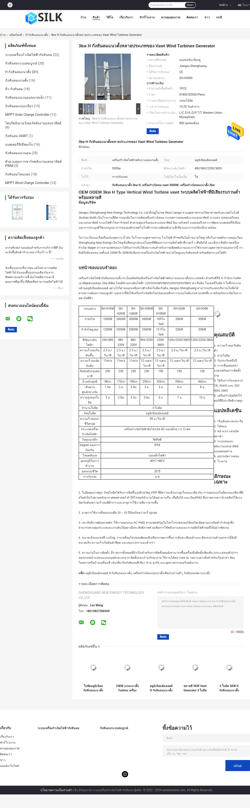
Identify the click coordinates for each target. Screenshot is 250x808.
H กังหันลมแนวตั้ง (36, 35)
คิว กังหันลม (14, 89)
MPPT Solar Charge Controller (27, 115)
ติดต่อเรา (192, 17)
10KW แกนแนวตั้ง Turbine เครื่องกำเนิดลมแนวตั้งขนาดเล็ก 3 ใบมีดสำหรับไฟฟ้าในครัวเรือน (127, 688)
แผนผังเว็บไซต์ (9, 766)
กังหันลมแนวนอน (18, 153)
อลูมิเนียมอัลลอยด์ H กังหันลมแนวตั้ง (108, 573)
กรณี (219, 17)
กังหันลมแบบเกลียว (19, 106)
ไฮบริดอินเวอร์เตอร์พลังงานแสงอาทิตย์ (33, 123)
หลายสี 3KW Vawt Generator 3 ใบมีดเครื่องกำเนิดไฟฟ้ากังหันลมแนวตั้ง (195, 688)
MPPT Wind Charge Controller (27, 183)
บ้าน (83, 17)
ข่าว (207, 17)
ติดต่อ (152, 131)
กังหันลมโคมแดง (17, 174)
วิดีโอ (109, 17)
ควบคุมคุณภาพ (170, 17)
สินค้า (96, 17)
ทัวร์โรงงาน (147, 17)
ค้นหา (190, 5)
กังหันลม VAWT (16, 136)
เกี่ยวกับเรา (126, 17)
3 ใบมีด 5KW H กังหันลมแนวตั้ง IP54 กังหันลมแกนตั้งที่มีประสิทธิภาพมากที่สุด (229, 688)
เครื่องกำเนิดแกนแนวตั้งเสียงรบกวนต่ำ (157, 573)
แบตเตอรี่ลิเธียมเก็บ (19, 144)
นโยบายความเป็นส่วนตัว (56, 790)
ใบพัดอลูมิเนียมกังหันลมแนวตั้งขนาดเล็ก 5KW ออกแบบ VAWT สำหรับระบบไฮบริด (93, 688)
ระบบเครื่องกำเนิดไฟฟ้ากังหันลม (28, 55)
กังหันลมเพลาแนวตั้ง (197, 573)
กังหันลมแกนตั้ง (16, 80)
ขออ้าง (223, 4)
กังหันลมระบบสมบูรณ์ (21, 63)
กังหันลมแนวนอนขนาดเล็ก (25, 98)
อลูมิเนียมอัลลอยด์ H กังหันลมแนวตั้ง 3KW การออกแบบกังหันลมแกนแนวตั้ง (161, 688)
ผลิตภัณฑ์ (16, 35)
